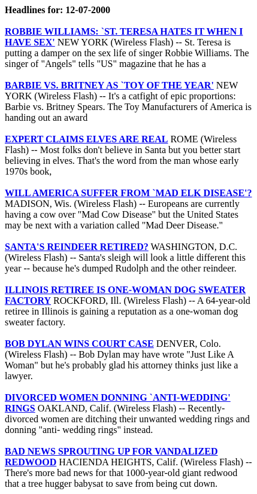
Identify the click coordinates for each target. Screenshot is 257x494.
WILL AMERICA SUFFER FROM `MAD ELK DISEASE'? (128, 193)
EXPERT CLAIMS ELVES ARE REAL (86, 139)
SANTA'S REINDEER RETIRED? (77, 247)
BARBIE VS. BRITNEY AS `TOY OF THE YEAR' (109, 85)
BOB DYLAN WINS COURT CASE (79, 344)
